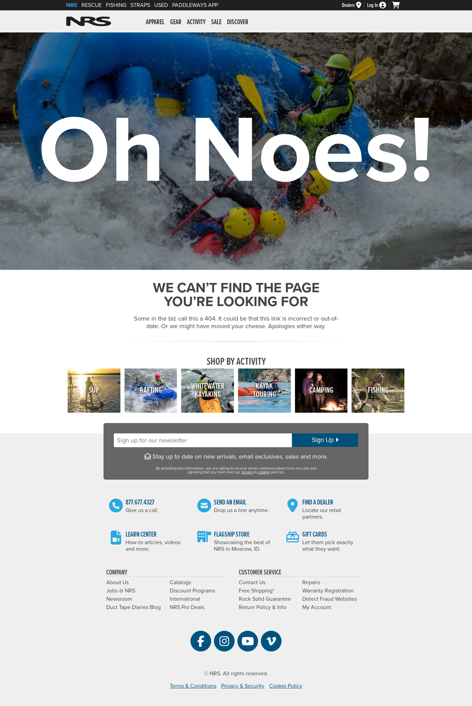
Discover (237, 22)
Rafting (151, 390)
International (185, 599)
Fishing (116, 5)
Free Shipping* (256, 590)
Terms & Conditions (193, 686)
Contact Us (252, 582)
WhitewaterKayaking (208, 390)
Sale (216, 22)
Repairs (311, 582)
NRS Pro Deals (187, 607)
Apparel (155, 22)
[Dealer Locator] (354, 5)
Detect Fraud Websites (329, 599)
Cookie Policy (285, 686)
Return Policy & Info (262, 607)
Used (161, 5)
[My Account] (379, 5)
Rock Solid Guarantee (265, 599)
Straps (140, 5)
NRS (71, 5)
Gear (175, 22)
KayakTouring (264, 390)
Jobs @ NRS (120, 590)
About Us (117, 582)
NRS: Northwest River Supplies (88, 21)
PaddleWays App (195, 5)
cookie (263, 472)
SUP (94, 390)
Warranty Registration (328, 590)
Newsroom (119, 599)
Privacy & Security (242, 686)
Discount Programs (192, 590)
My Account (316, 607)
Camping (321, 390)
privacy (248, 472)
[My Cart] (399, 5)
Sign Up (325, 440)
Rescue (91, 5)
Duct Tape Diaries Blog (133, 607)
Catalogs (180, 582)
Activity (196, 22)
